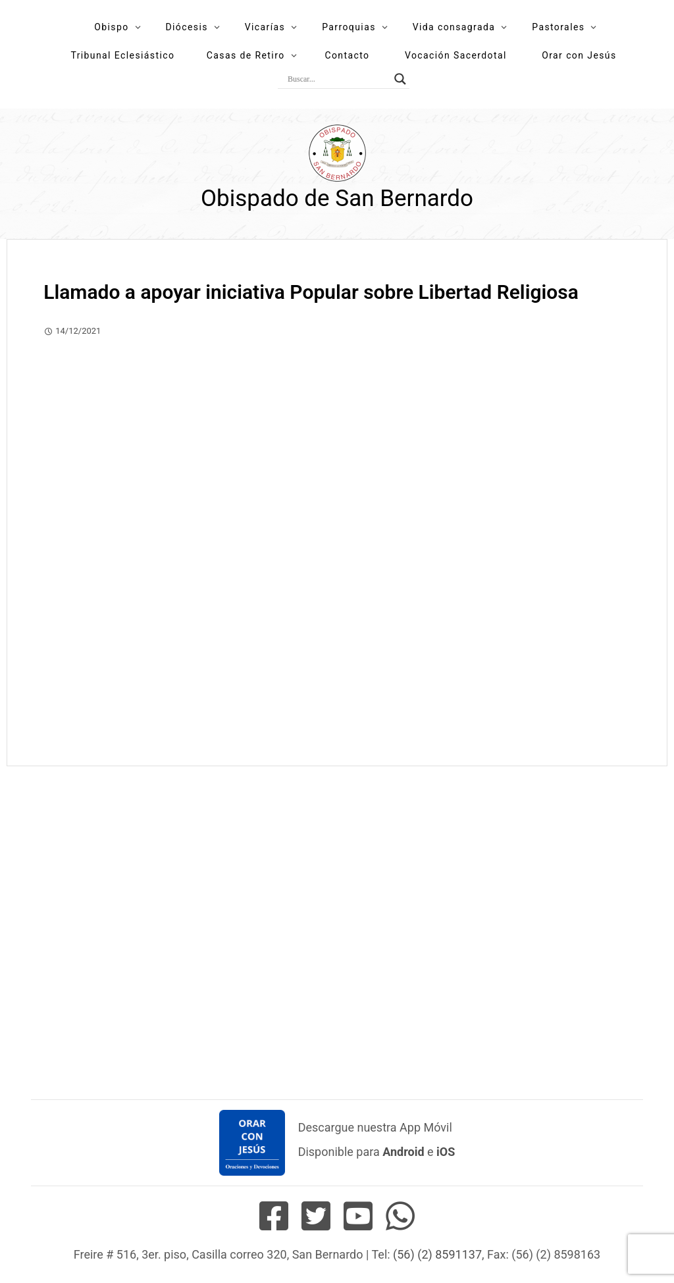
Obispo (111, 27)
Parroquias (349, 27)
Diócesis (186, 27)
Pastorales (558, 27)
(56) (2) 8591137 (437, 1254)
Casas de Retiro (246, 55)
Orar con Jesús (579, 55)
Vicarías (265, 27)
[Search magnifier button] (400, 79)
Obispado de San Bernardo (337, 198)
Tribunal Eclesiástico (122, 55)
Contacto (346, 55)
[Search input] (338, 79)
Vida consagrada (454, 27)
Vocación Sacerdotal (456, 55)
